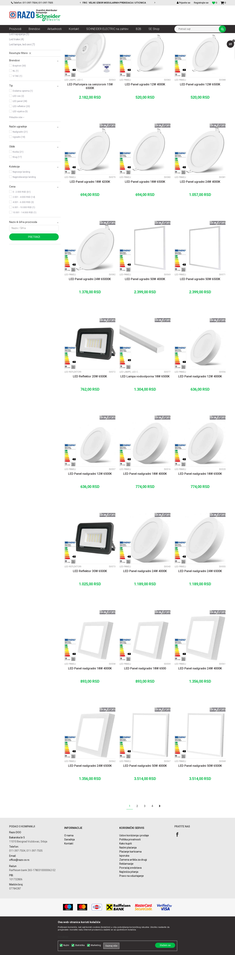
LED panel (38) (20, 134)
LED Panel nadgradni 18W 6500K (200, 507)
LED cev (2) (18, 129)
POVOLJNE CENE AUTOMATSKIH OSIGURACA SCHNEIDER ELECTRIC (120, 2)
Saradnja (69, 872)
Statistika (80, 945)
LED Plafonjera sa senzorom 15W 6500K (90, 119)
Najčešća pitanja (128, 904)
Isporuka (124, 888)
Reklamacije (126, 896)
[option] (117, 3)
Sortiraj (129, 42)
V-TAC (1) (17, 109)
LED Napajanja (19, 67)
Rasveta (42, 36)
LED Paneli (17, 56)
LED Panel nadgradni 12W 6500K (90, 507)
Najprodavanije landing (24, 210)
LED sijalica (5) (20, 144)
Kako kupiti (125, 876)
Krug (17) (17, 190)
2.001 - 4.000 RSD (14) (24, 230)
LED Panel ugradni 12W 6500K (200, 117)
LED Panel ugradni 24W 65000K (90, 312)
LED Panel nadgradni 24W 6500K (200, 604)
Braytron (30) (19, 99)
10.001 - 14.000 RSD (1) (24, 245)
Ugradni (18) (19, 170)
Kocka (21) (18, 185)
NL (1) (16, 104)
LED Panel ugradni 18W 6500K (145, 215)
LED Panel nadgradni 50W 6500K (200, 799)
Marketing (96, 945)
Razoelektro (15, 36)
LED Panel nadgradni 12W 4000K (200, 409)
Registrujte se (201, 2)
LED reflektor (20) (21, 139)
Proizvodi (30, 36)
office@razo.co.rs (19, 892)
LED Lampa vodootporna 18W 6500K (145, 409)
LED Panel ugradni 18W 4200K (90, 215)
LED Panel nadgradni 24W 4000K (145, 604)
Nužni (66, 945)
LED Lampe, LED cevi (22, 77)
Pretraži (34, 270)
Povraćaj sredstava (130, 900)
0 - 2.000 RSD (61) (22, 225)
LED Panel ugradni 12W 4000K (145, 117)
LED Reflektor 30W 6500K (90, 604)
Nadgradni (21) (20, 165)
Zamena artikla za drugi (133, 892)
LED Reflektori (19, 62)
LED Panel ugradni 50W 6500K (200, 312)
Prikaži (187, 42)
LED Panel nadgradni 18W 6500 (145, 701)
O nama (68, 868)
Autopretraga (113, 42)
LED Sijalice (17, 51)
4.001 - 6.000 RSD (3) (23, 235)
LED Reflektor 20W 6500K (90, 409)
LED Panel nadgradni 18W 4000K (145, 507)
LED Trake (16, 72)
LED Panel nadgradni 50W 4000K (145, 799)
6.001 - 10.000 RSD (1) (24, 240)
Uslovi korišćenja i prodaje (134, 868)
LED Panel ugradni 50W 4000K (145, 312)
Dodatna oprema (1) (23, 124)
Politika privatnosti (130, 872)
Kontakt (68, 876)
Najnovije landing (21, 205)
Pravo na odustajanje (131, 908)
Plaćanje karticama (130, 884)
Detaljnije (63, 936)
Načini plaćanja (128, 880)
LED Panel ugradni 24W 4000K (200, 215)
